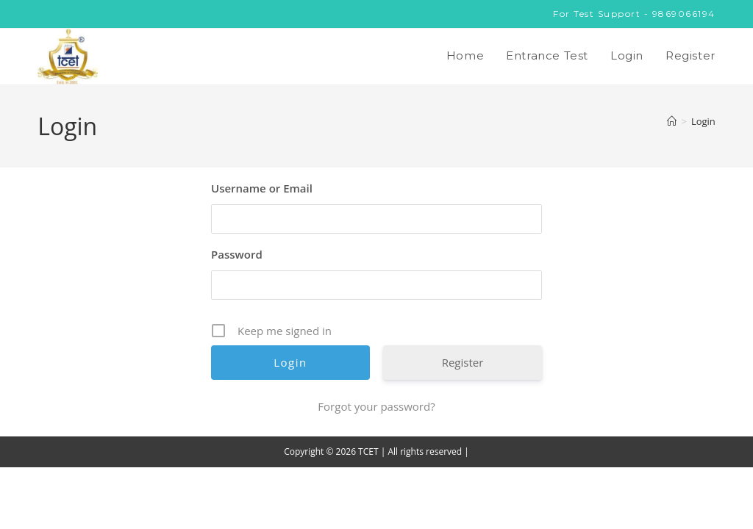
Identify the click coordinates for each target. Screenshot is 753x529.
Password (237, 254)
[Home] (672, 121)
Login (703, 121)
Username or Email (262, 188)
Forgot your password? (376, 406)
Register (463, 362)
